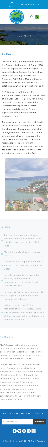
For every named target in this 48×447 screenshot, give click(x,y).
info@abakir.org (30, 4)
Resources (25, 413)
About (5, 413)
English (11, 2)
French (11, 6)
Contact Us (38, 413)
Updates (14, 413)
